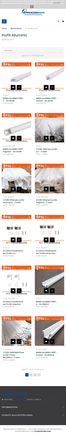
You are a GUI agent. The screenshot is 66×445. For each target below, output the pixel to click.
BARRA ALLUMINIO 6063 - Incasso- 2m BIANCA (46, 353)
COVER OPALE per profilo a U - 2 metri (46, 150)
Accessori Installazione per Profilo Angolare (13, 302)
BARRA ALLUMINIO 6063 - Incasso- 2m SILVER (46, 99)
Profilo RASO (7, 349)
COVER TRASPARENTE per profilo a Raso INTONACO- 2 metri (13, 355)
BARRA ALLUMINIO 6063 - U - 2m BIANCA (46, 302)
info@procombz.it (19, 400)
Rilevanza (33, 50)
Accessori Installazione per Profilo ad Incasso (46, 252)
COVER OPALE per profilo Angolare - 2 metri (46, 201)
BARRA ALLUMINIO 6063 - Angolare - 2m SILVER (13, 150)
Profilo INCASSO (41, 95)
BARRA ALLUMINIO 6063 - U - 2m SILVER (13, 99)
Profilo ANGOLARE (9, 146)
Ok (32, 7)
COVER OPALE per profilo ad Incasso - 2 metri (13, 201)
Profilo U (6, 95)
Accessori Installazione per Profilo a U (13, 252)
